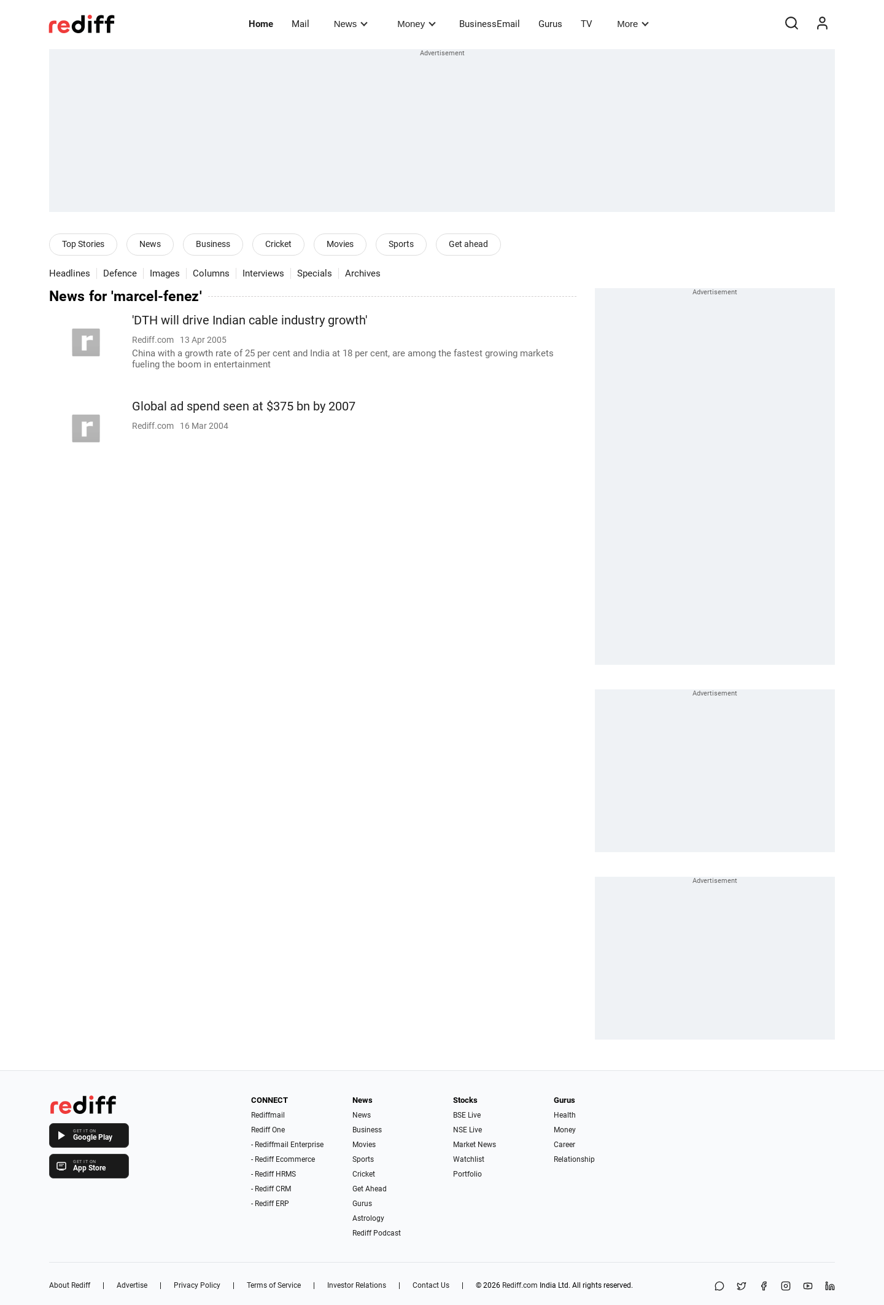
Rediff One (268, 1130)
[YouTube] (808, 1287)
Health (565, 1115)
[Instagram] (786, 1287)
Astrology (368, 1218)
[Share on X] (741, 1287)
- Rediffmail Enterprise (287, 1144)
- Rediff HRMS (273, 1174)
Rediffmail (268, 1115)
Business (213, 244)
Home (261, 23)
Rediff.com (520, 1285)
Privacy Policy (197, 1285)
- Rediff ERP (270, 1203)
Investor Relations (356, 1285)
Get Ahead (369, 1189)
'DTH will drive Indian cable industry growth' (249, 320)
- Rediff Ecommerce (283, 1159)
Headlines (69, 273)
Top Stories (83, 244)
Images (165, 273)
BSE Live (467, 1115)
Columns (211, 273)
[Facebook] (764, 1287)
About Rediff (69, 1285)
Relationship (574, 1159)
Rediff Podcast (376, 1233)
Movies (340, 244)
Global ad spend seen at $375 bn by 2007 (243, 406)
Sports (401, 244)
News (351, 23)
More (633, 23)
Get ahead (468, 244)
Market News (474, 1144)
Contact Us (431, 1285)
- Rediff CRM (271, 1189)
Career (564, 1144)
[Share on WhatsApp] (719, 1287)
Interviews (263, 273)
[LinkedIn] (830, 1287)
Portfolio (467, 1174)
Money (416, 23)
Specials (314, 273)
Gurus (550, 23)
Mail (300, 23)
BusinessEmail (489, 23)
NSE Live (467, 1130)
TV (586, 23)
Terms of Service (274, 1285)
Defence (120, 273)
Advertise (132, 1285)
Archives (363, 273)
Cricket (278, 244)
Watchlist (468, 1159)
